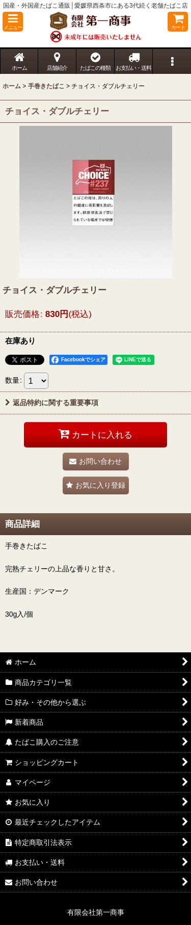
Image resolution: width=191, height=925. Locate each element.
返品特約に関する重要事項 (51, 403)
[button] (13, 22)
